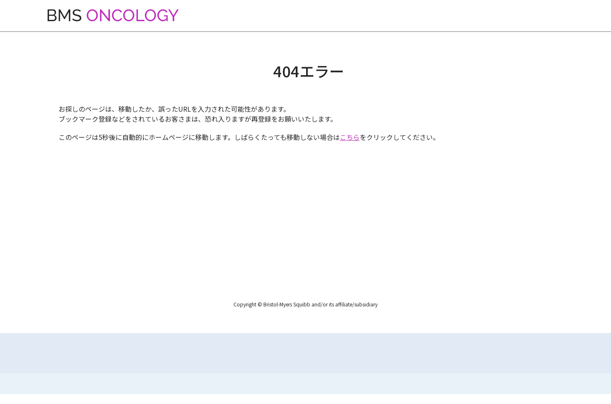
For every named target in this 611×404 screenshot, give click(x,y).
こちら (350, 137)
